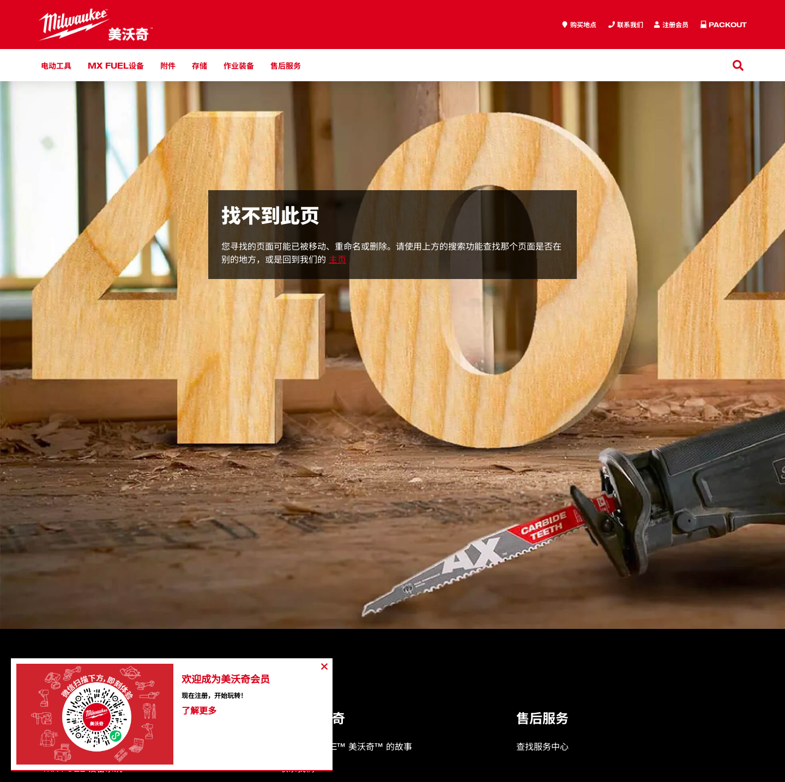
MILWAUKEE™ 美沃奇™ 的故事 (346, 746)
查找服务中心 (542, 746)
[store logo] (95, 24)
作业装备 (239, 65)
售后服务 (285, 65)
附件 (168, 65)
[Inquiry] (671, 24)
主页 (337, 259)
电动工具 (56, 65)
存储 (199, 65)
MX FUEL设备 (116, 65)
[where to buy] (578, 24)
